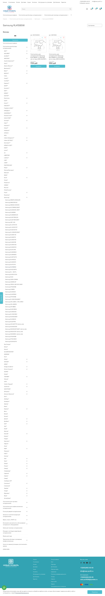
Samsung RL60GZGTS (11, 341)
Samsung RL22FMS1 (10, 321)
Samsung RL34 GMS (10, 249)
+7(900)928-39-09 (86, 577)
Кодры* (6, 438)
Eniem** (6, 103)
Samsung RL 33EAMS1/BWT (12, 232)
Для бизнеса (56, 2)
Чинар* (6, 491)
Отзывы (53, 576)
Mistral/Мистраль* (9, 170)
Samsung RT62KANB (10, 336)
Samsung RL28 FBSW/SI (11, 217)
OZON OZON (6, 549)
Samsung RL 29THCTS (11, 224)
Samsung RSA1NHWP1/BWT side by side (16, 329)
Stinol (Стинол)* (8, 369)
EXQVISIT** (7, 105)
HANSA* (6, 185)
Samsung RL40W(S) (10, 259)
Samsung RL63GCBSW (11, 316)
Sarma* (6, 349)
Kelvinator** (7, 143)
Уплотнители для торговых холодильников (56, 15)
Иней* (5, 428)
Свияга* (6, 476)
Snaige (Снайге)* (8, 366)
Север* (6, 478)
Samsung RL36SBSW (10, 252)
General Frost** (8, 115)
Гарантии (63, 2)
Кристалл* (7, 441)
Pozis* (5, 192)
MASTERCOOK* (8, 165)
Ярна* (5, 495)
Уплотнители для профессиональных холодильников (13, 507)
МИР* (5, 448)
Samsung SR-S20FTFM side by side (14, 324)
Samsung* (37, 19)
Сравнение (53, 571)
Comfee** (6, 80)
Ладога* (6, 443)
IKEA (5, 135)
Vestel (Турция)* (8, 384)
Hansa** (6, 128)
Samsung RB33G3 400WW (12, 205)
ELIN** (5, 100)
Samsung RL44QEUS (10, 319)
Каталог (5, 2)
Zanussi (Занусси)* (9, 394)
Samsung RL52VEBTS (11, 269)
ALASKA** (6, 56)
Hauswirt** (7, 125)
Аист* (5, 396)
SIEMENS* (6, 354)
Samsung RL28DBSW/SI (11, 215)
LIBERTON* (7, 155)
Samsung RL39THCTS (11, 257)
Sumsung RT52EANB (10, 287)
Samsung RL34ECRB (10, 242)
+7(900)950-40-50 (85, 1)
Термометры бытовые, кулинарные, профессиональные (12, 540)
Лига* (5, 446)
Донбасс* (6, 421)
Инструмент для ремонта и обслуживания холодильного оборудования (14, 523)
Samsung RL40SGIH (10, 292)
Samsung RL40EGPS (10, 262)
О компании (11, 2)
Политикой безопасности (22, 593)
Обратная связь (54, 569)
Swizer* (6, 374)
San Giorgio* (7, 344)
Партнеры (53, 564)
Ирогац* (6, 431)
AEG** (5, 51)
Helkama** (7, 130)
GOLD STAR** (7, 118)
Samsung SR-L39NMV (11, 304)
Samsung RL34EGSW (10, 311)
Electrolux (6, 98)
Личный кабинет (55, 559)
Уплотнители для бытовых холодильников (31, 15)
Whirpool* (6, 391)
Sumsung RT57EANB (10, 296)
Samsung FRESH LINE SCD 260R (13, 284)
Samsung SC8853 (10, 289)
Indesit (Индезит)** (9, 138)
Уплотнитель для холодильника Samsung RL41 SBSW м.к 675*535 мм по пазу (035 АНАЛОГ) (57, 56)
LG (4, 152)
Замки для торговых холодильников (12, 528)
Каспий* (6, 433)
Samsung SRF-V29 (10, 222)
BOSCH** (6, 73)
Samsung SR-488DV (10, 306)
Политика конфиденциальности (58, 574)
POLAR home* (7, 190)
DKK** (5, 90)
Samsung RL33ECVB (10, 234)
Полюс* (6, 466)
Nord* (5, 177)
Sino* (5, 356)
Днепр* (6, 419)
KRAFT (6, 148)
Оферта (53, 584)
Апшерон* (6, 401)
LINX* (5, 160)
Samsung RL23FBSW (10, 294)
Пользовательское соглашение (58, 586)
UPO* (5, 381)
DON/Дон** (7, 110)
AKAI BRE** (7, 53)
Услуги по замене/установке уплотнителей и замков (15, 545)
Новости (53, 579)
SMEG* (6, 364)
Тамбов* (6, 488)
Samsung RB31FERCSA (11, 202)
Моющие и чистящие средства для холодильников (12, 532)
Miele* (5, 167)
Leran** (6, 150)
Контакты (34, 2)
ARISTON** (7, 58)
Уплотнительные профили (10, 15)
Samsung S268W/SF (10, 282)
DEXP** (6, 85)
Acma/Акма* (7, 498)
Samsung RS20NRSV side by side (14, 334)
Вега (5, 411)
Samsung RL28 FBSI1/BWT (12, 220)
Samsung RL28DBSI (10, 212)
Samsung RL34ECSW (10, 244)
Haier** (6, 123)
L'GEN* (5, 162)
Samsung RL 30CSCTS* (11, 227)
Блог (52, 562)
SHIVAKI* (6, 361)
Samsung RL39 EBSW (11, 309)
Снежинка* (7, 486)
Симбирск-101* (8, 481)
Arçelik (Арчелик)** (9, 61)
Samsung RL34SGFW (10, 247)
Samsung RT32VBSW (11, 339)
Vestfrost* (6, 386)
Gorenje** (6, 120)
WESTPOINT (7, 389)
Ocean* (6, 180)
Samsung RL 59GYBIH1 (11, 314)
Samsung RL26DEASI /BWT (12, 210)
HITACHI (6, 133)
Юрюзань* (6, 493)
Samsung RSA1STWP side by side (14, 331)
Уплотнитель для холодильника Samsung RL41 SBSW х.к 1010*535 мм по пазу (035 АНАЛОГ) (38, 56)
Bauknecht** (7, 68)
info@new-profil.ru (97, 1)
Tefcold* (6, 379)
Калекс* (6, 436)
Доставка (23, 2)
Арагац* (6, 404)
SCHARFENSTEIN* (9, 351)
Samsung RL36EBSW (10, 254)
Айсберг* (6, 399)
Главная (5, 19)
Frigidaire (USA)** (8, 108)
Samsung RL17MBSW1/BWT (12, 207)
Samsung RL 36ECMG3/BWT (12, 299)
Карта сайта (54, 581)
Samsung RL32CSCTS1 (11, 229)
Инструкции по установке (45, 2)
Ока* (5, 458)
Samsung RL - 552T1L (10, 272)
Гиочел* (6, 416)
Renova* (6, 187)
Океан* (6, 463)
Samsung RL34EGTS (10, 237)
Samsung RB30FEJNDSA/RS (12, 200)
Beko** (6, 71)
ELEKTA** (6, 95)
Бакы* (5, 406)
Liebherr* (6, 157)
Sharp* (6, 359)
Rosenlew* (7, 195)
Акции (29, 2)
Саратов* (6, 473)
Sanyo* (6, 347)
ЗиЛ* (5, 423)
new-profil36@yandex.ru (88, 579)
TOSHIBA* (6, 376)
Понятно (95, 592)
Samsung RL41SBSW (10, 267)
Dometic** (6, 88)
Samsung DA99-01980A (11, 279)
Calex (5, 76)
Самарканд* (7, 471)
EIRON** (6, 93)
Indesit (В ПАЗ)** (8, 140)
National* (6, 172)
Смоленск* (7, 483)
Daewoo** (6, 83)
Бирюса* (6, 409)
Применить (15, 40)
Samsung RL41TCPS (10, 264)
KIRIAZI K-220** (8, 145)
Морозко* (6, 451)
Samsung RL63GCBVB (11, 326)
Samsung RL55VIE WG (11, 274)
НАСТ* (5, 453)
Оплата (18, 2)
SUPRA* (6, 371)
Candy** (6, 78)
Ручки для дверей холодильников (12, 511)
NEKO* (5, 175)
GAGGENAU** (7, 113)
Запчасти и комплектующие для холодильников (11, 515)
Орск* (5, 461)
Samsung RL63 (9, 277)
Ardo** (5, 63)
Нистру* (6, 456)
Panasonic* (7, 182)
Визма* (6, 414)
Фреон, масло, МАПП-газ (9, 519)
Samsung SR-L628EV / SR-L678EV (14, 301)
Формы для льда (7, 536)
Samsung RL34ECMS (10, 239)
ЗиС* (5, 426)
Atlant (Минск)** (8, 66)
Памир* (6, 468)
